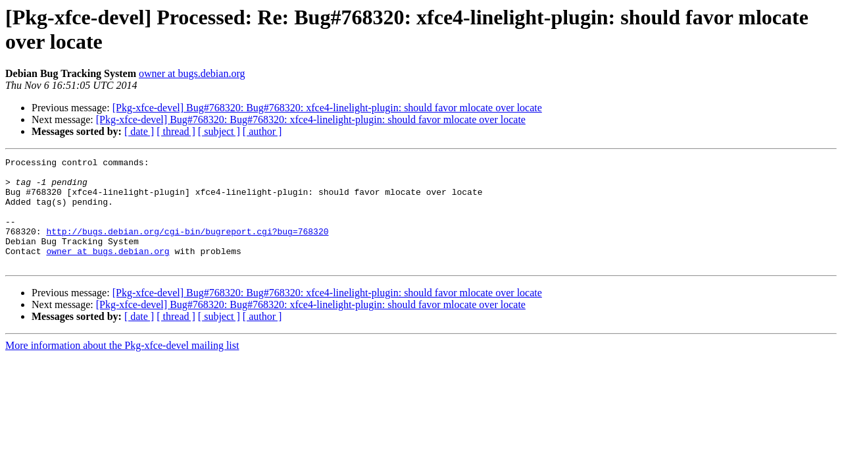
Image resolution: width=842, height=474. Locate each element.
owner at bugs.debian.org (192, 73)
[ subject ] (219, 131)
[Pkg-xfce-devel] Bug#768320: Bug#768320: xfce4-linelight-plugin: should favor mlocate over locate (327, 107)
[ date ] (139, 131)
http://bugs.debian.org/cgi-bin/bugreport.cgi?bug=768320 (187, 247)
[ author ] (262, 131)
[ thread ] (176, 131)
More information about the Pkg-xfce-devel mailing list (122, 367)
